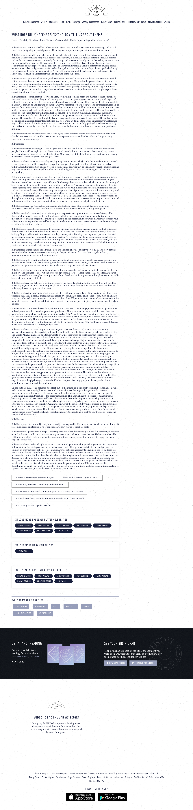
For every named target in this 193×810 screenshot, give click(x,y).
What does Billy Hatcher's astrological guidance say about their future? (49, 491)
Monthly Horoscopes (70, 21)
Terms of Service (104, 776)
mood (25, 655)
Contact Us (94, 780)
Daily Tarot (106, 21)
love (19, 655)
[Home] (96, 10)
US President (45, 612)
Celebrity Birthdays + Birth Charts (36, 39)
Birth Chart (155, 773)
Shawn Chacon (24, 525)
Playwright (40, 606)
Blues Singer (21, 606)
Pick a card (19, 661)
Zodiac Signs (119, 21)
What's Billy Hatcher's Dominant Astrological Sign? (40, 484)
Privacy (128, 776)
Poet (55, 606)
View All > (63, 530)
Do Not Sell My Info (143, 776)
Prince (86, 606)
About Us (159, 776)
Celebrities (61, 776)
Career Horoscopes (78, 773)
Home (14, 39)
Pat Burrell (82, 525)
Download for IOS (116, 662)
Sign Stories (74, 776)
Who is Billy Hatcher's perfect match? (33, 505)
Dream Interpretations (159, 21)
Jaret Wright (63, 525)
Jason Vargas (102, 525)
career (37, 655)
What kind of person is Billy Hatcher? (80, 477)
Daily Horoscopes (31, 21)
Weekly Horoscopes (50, 21)
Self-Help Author (23, 612)
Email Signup (88, 776)
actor (28, 439)
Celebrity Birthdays (137, 21)
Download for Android (143, 662)
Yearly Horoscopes (90, 21)
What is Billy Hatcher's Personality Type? (35, 477)
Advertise (118, 776)
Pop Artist (71, 606)
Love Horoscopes (59, 773)
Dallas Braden (24, 530)
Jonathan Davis (44, 530)
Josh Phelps (43, 525)
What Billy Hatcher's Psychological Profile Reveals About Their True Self (50, 498)
